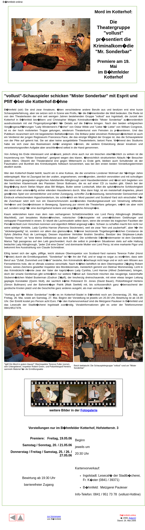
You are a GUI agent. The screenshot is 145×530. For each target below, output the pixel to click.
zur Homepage (54, 516)
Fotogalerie (88, 410)
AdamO (132, 518)
